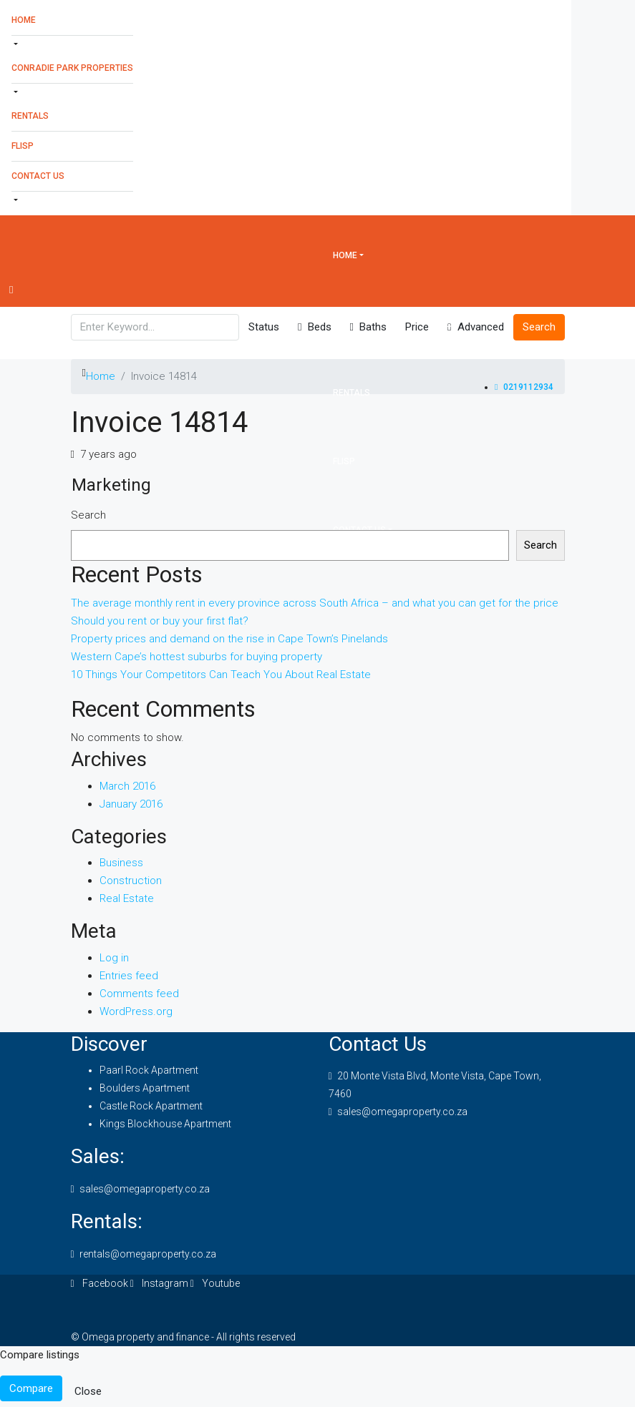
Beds (314, 326)
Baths (368, 326)
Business (121, 862)
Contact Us (37, 176)
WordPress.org (136, 1011)
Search (88, 515)
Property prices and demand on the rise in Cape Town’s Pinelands (229, 638)
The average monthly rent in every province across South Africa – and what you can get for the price (314, 603)
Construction (131, 880)
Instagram (160, 1283)
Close (88, 1391)
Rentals (30, 116)
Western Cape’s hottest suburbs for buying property (196, 656)
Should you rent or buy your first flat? (159, 620)
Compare (31, 1388)
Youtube (215, 1283)
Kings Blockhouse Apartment (165, 1123)
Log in (114, 957)
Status (263, 326)
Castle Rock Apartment (151, 1106)
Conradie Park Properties (72, 68)
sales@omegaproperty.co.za (402, 1111)
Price (417, 326)
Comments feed (139, 993)
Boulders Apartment (145, 1088)
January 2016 (131, 804)
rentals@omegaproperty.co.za (147, 1254)
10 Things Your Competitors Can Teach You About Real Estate (221, 674)
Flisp (22, 146)
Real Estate (127, 898)
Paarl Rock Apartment (149, 1070)
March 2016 (127, 786)
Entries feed (129, 975)
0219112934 (524, 387)
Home (23, 20)
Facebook (100, 1283)
